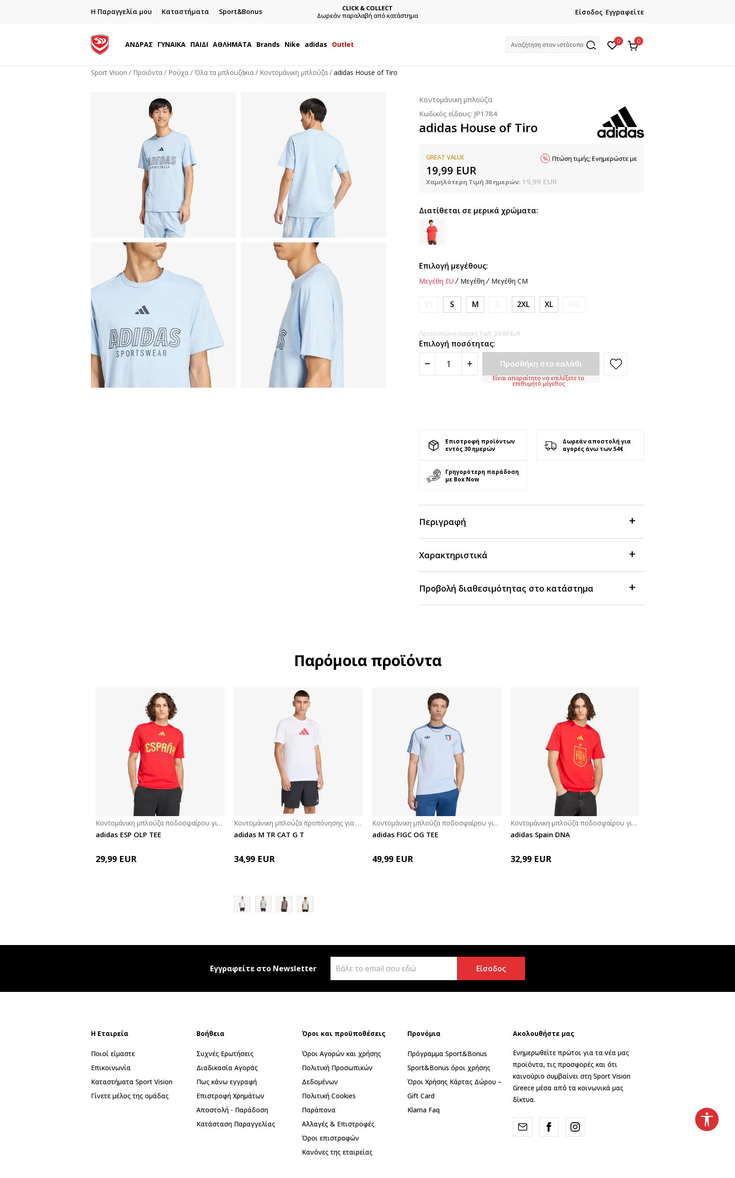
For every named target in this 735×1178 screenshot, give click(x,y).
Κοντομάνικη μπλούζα (294, 72)
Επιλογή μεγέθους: (453, 266)
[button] (553, 45)
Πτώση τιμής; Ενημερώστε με (594, 158)
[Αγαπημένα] (612, 45)
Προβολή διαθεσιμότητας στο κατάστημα (527, 587)
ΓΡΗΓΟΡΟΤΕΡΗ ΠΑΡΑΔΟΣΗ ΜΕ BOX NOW (338, 8)
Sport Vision (109, 72)
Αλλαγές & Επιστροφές (338, 1123)
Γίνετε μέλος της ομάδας (130, 1095)
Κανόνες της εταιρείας (337, 1152)
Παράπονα (319, 1109)
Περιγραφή (527, 521)
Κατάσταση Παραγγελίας (235, 1123)
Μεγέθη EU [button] (436, 281)
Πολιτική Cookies (329, 1095)
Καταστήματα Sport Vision (131, 1081)
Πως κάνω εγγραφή (226, 1081)
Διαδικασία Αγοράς (227, 1067)
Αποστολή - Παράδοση (232, 1109)
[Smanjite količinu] (427, 363)
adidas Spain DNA (540, 834)
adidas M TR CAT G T (269, 834)
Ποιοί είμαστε (113, 1053)
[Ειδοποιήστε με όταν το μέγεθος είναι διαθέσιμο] (428, 304)
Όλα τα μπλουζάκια (224, 72)
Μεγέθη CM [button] (509, 281)
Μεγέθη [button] (472, 281)
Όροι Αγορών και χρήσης (341, 1053)
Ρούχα (178, 72)
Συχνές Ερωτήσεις (225, 1053)
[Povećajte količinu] (469, 363)
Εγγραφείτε (625, 12)
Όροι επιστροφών (330, 1137)
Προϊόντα (147, 72)
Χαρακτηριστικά (527, 554)
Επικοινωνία (111, 1067)
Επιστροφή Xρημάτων (230, 1095)
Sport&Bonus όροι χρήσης (448, 1067)
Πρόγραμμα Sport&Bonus (447, 1053)
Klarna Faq (423, 1109)
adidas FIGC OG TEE (405, 834)
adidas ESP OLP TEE (128, 834)
